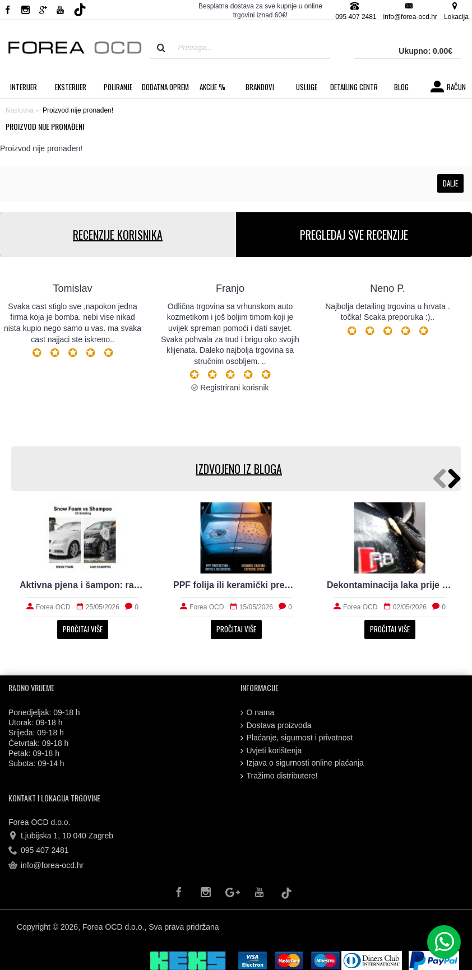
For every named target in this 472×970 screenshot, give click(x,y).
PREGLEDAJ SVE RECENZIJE (354, 234)
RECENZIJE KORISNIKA (118, 234)
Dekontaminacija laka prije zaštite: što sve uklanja (389, 585)
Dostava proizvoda (276, 725)
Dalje (450, 183)
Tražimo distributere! (279, 776)
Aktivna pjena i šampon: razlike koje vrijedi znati (82, 585)
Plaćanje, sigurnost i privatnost (296, 738)
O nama (257, 712)
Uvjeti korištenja (271, 751)
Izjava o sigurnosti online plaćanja (302, 763)
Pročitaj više (83, 629)
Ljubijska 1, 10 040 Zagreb (60, 836)
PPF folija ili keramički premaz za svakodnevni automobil (236, 585)
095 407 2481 (38, 851)
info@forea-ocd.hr (46, 866)
